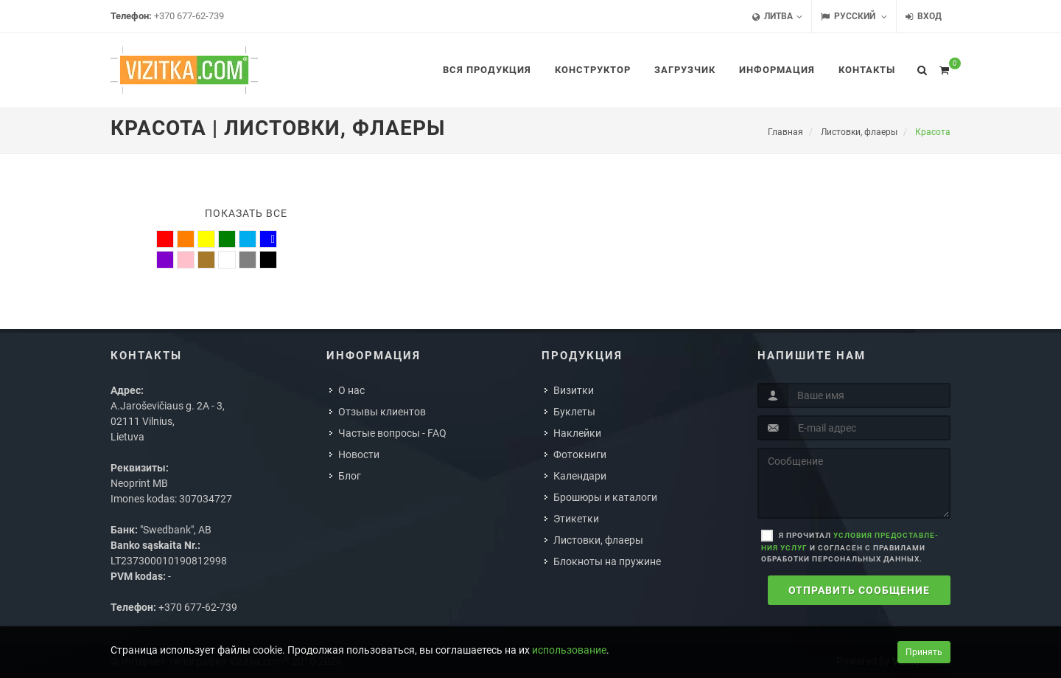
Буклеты (574, 412)
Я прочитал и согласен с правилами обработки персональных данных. (849, 547)
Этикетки (576, 519)
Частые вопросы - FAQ (392, 433)
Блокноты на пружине (607, 561)
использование (569, 650)
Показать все (246, 213)
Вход (924, 16)
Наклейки (577, 433)
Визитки (573, 390)
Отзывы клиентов (382, 412)
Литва (777, 16)
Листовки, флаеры (598, 540)
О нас (351, 390)
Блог (349, 476)
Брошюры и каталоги (605, 497)
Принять (924, 652)
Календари (579, 476)
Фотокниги (579, 454)
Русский (854, 16)
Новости (358, 454)
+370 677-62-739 (189, 15)
